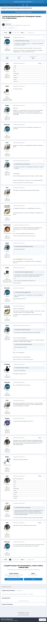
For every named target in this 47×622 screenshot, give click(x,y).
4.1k (7, 116)
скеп (10, 24)
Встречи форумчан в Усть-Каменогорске (21, 25)
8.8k (7, 153)
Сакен (7, 86)
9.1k (7, 48)
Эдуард (7, 418)
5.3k (7, 375)
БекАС (7, 456)
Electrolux (7, 37)
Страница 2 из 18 (31, 32)
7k (7, 217)
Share (5, 27)
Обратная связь (21, 612)
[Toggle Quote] (14, 40)
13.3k (7, 429)
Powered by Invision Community (23, 615)
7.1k (7, 96)
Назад (5, 32)
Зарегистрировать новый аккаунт (14, 579)
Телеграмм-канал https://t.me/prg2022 (22, 1)
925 (7, 448)
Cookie (27, 612)
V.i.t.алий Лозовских (7, 206)
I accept (42, 619)
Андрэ (7, 105)
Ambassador (7, 225)
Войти (33, 579)
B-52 (7, 142)
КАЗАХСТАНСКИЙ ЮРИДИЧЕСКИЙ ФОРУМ (16, 8)
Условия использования (13, 620)
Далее (22, 32)
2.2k (7, 235)
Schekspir (7, 364)
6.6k (7, 467)
